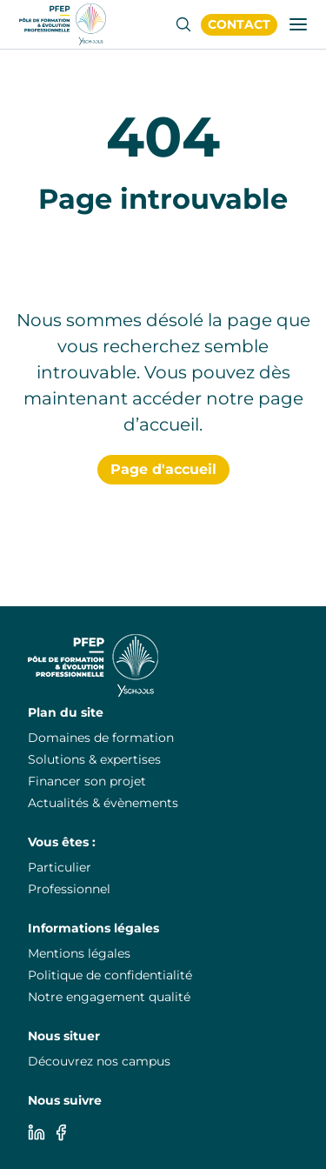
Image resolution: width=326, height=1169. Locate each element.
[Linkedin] (36, 1132)
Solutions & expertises (94, 759)
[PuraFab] (62, 24)
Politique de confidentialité (110, 975)
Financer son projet (87, 781)
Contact (239, 24)
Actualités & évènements (103, 803)
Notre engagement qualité (109, 997)
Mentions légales (79, 953)
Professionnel (69, 889)
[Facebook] (61, 1132)
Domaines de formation (101, 737)
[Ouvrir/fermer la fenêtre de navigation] (298, 24)
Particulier (59, 867)
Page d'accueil (163, 469)
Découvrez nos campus (99, 1061)
